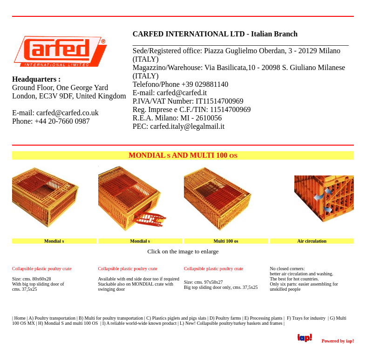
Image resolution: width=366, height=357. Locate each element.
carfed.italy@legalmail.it (187, 126)
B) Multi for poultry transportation (111, 318)
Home (20, 318)
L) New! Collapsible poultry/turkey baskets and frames (231, 323)
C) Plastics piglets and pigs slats (176, 318)
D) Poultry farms (225, 318)
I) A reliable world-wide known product (139, 323)
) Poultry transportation (53, 318)
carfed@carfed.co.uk (67, 113)
